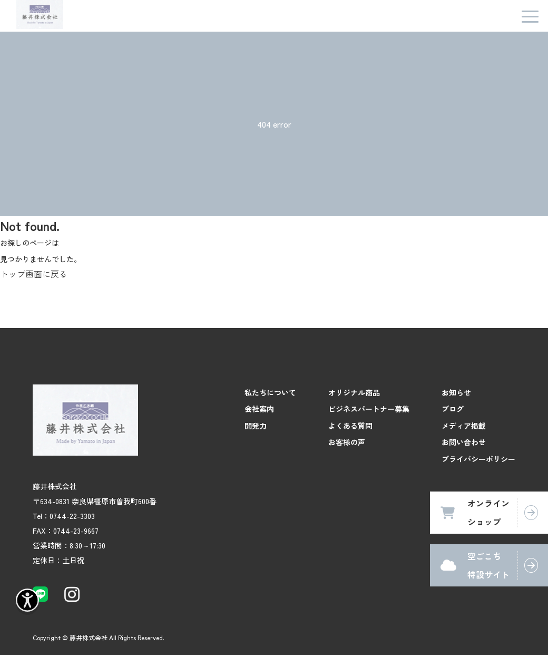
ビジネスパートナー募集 (368, 408)
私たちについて (270, 392)
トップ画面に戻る (33, 273)
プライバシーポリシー (478, 459)
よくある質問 (350, 425)
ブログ (453, 408)
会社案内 (259, 408)
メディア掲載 (464, 425)
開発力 (255, 425)
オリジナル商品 (354, 392)
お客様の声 (346, 442)
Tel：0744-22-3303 (64, 515)
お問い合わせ (464, 442)
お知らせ (456, 392)
